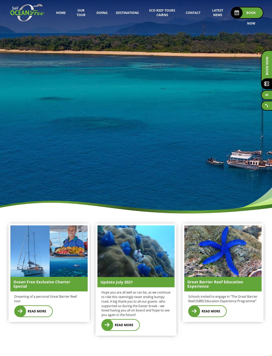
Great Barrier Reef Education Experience (215, 284)
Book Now (267, 66)
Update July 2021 (116, 282)
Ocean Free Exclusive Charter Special (41, 284)
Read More (37, 311)
